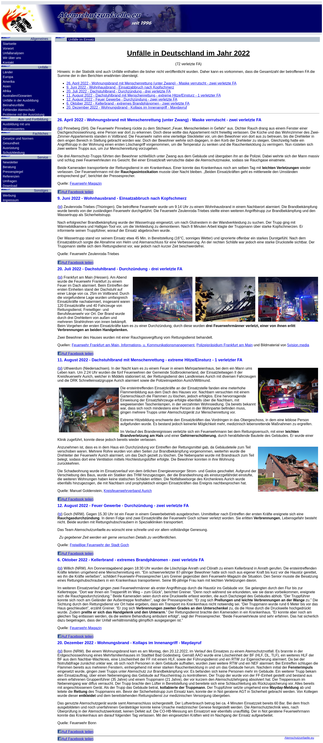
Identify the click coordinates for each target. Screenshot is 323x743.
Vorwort (8, 48)
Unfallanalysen (13, 53)
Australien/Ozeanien (17, 95)
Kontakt (8, 62)
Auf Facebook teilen (77, 192)
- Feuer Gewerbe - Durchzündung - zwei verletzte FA (121, 99)
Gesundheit (11, 143)
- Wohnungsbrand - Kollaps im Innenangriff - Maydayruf (126, 107)
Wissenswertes (13, 129)
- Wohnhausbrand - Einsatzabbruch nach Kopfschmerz (120, 87)
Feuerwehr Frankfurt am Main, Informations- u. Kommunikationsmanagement (133, 345)
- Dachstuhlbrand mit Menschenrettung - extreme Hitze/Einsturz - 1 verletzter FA (143, 95)
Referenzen (11, 176)
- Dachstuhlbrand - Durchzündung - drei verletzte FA (118, 91)
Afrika (7, 91)
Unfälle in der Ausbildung (20, 100)
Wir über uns (12, 58)
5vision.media (298, 345)
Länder (8, 72)
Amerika (9, 81)
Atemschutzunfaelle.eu (299, 737)
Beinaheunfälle (13, 105)
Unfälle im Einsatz (81, 39)
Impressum (11, 200)
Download (10, 186)
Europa (8, 77)
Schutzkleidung (14, 152)
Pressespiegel (13, 171)
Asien (7, 86)
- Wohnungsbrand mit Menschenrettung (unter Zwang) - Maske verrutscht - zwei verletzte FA (151, 83)
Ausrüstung (11, 148)
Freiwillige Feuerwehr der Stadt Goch (99, 545)
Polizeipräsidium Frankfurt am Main (224, 345)
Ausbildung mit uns (16, 124)
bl (60, 128)
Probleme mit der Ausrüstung (23, 114)
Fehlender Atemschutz (19, 110)
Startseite (9, 43)
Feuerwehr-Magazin (86, 183)
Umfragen (10, 181)
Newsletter (10, 162)
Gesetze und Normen (18, 138)
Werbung (9, 195)
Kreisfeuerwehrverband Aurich (128, 491)
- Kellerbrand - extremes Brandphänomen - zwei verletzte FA (128, 103)
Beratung (9, 167)
